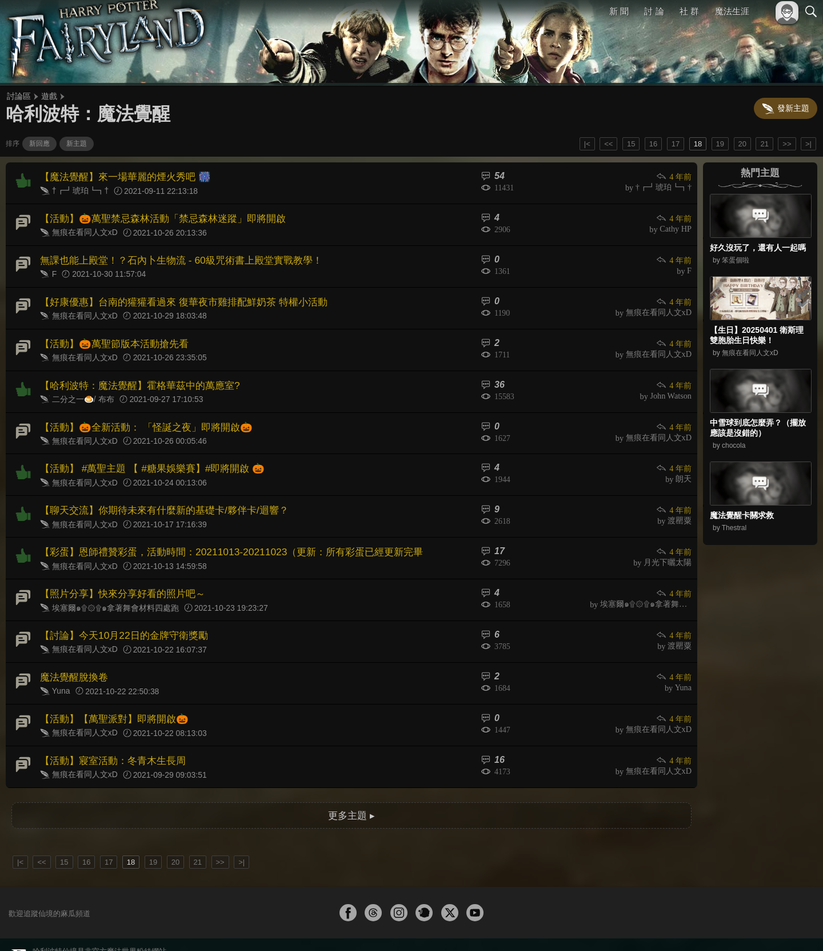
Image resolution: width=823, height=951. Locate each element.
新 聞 (619, 11)
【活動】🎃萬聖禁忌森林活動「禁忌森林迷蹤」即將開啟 (155, 215)
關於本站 (674, 926)
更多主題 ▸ (351, 782)
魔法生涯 (732, 11)
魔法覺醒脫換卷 (72, 651)
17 (676, 144)
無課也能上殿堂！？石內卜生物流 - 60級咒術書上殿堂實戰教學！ (172, 255)
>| (808, 144)
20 (742, 144)
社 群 (689, 11)
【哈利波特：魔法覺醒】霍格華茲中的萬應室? (134, 374)
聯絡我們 (793, 926)
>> (786, 144)
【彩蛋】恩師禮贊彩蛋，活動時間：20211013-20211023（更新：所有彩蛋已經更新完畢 (219, 532)
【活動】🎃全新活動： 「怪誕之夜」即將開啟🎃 (139, 413)
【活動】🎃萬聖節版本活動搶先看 (109, 334)
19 (720, 144)
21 (764, 144)
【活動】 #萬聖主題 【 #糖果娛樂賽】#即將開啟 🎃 (145, 453)
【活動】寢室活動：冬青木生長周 (108, 730)
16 (653, 144)
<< (608, 144)
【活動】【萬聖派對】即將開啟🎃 (109, 690)
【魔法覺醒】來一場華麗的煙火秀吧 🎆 (120, 176)
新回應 (39, 144)
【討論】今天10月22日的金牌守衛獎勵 (119, 611)
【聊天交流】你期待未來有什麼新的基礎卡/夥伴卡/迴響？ (157, 493)
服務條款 (711, 926)
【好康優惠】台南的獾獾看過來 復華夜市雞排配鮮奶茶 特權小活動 (175, 295)
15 (631, 144)
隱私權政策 (751, 926)
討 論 (654, 11)
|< (587, 144)
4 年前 (674, 176)
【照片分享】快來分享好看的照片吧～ (117, 571)
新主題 (76, 144)
